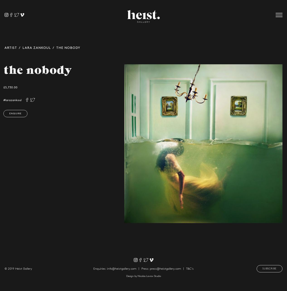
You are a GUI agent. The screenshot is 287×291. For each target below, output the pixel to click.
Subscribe (270, 269)
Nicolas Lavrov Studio (149, 276)
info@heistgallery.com (121, 268)
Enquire (15, 113)
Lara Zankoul (36, 48)
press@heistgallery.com (165, 268)
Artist (11, 48)
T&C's (190, 268)
